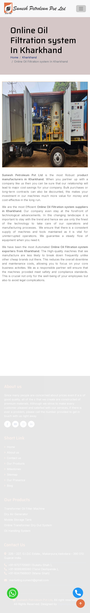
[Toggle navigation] (81, 8)
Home (14, 57)
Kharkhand (29, 57)
